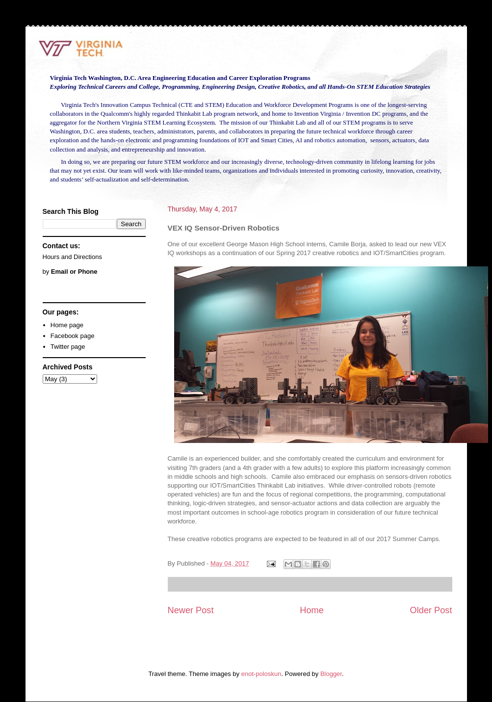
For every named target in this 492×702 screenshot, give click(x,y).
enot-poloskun (261, 673)
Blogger (331, 673)
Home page (67, 325)
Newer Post (191, 610)
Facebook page (73, 335)
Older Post (431, 610)
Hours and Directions (72, 256)
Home (312, 610)
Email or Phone (74, 271)
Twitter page (68, 346)
